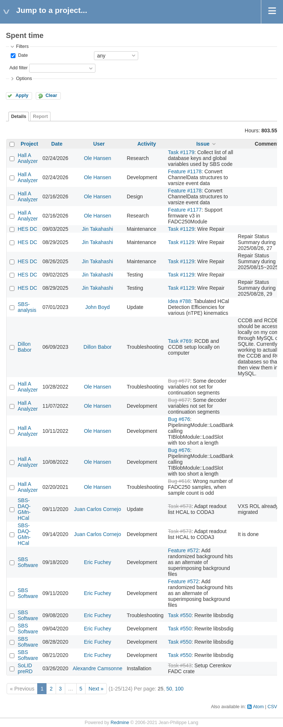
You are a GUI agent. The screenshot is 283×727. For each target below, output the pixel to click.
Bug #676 (179, 419)
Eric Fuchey (97, 562)
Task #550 (180, 615)
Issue (203, 144)
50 (169, 689)
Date (22, 55)
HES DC (27, 229)
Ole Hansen (97, 158)
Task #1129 (181, 229)
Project (29, 144)
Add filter (18, 67)
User (99, 144)
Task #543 (180, 665)
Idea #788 (179, 301)
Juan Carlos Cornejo (97, 509)
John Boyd (97, 307)
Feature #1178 (185, 171)
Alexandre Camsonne (97, 668)
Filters (22, 46)
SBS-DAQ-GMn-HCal (24, 509)
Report (40, 116)
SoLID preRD (25, 668)
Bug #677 (179, 381)
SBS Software (28, 562)
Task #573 (180, 506)
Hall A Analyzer (28, 158)
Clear (51, 95)
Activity (146, 144)
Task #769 (180, 341)
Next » (95, 689)
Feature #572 (183, 550)
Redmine (120, 722)
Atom (258, 706)
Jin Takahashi (97, 229)
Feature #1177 (185, 210)
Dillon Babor (24, 347)
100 (179, 689)
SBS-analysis (27, 307)
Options (24, 78)
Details (18, 116)
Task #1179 (181, 152)
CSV (272, 706)
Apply (21, 95)
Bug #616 (179, 481)
